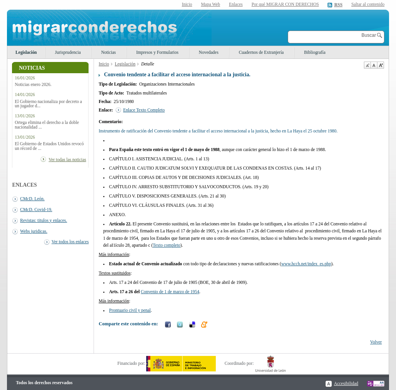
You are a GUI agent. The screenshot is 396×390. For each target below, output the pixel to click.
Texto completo (166, 245)
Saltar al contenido (367, 4)
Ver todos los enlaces (70, 241)
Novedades (208, 52)
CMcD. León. (32, 198)
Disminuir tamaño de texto (367, 65)
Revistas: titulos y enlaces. (43, 220)
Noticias (108, 52)
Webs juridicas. (33, 231)
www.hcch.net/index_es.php (306, 263)
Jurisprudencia (68, 52)
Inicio (187, 4)
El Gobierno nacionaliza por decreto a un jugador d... (48, 104)
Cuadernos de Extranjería (261, 52)
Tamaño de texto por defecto (373, 65)
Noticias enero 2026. (33, 84)
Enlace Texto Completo (144, 110)
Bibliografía (314, 52)
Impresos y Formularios (157, 52)
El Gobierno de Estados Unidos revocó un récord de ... (49, 146)
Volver (376, 342)
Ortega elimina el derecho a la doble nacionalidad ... (47, 124)
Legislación (26, 52)
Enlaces (236, 4)
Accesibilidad (346, 383)
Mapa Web (210, 4)
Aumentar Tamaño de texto (380, 65)
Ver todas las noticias (67, 159)
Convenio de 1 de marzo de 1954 (170, 291)
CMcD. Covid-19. (36, 209)
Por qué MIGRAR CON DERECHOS (285, 4)
